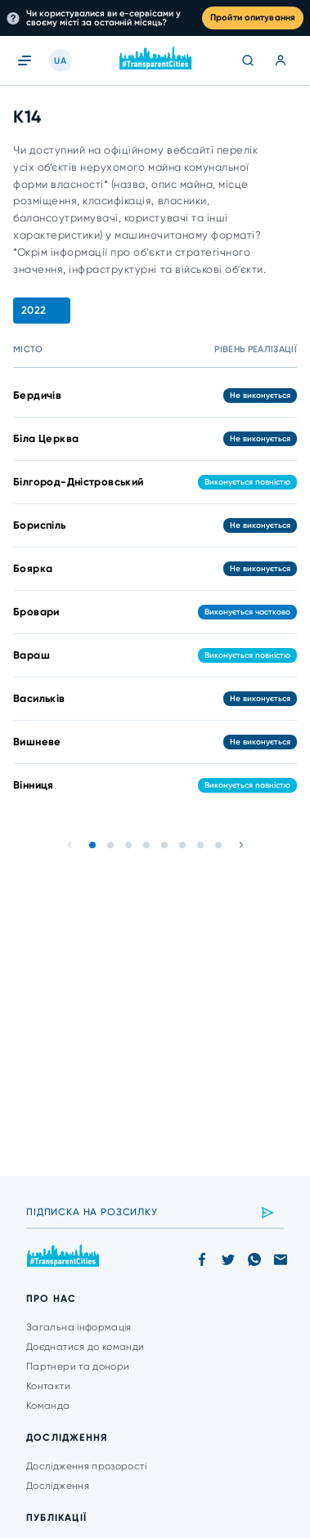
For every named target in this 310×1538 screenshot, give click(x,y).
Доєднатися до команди (85, 1346)
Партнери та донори (77, 1366)
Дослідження (57, 1485)
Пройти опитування (252, 17)
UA (60, 61)
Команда (48, 1405)
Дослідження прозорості (86, 1466)
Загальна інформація (79, 1327)
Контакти (48, 1386)
